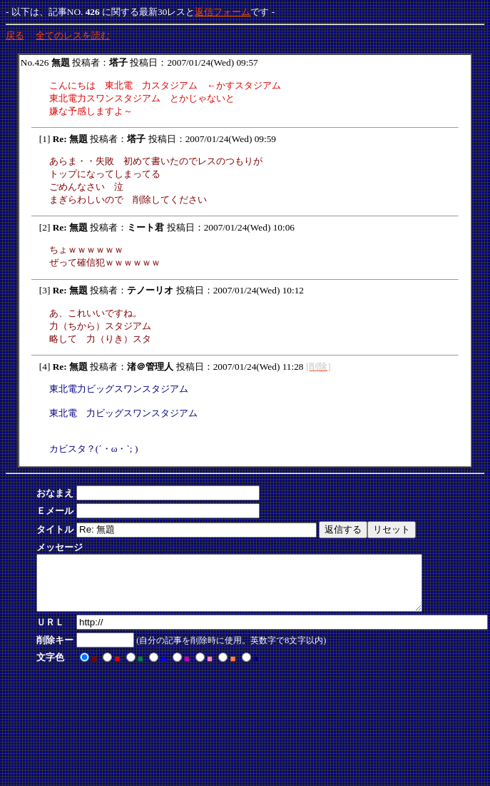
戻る (15, 35)
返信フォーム (222, 11)
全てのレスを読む (73, 35)
